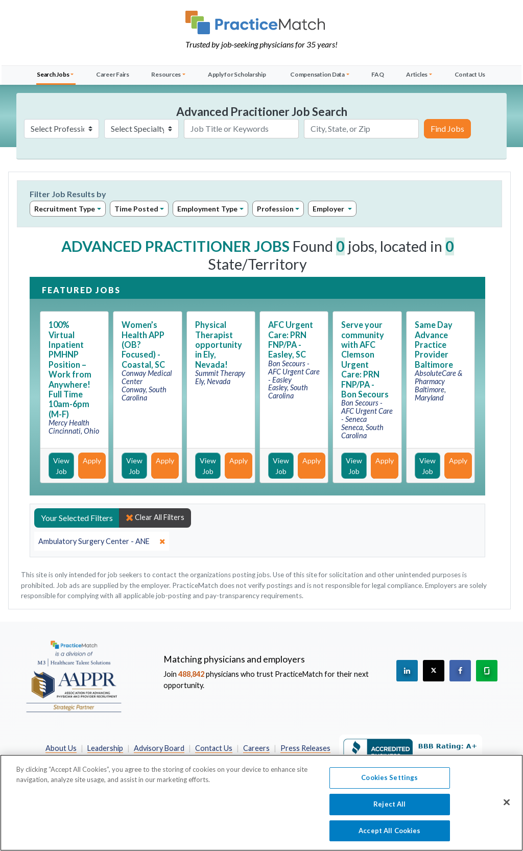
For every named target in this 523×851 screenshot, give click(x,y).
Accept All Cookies (389, 836)
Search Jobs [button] (53, 74)
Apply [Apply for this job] (92, 460)
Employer (329, 208)
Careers (256, 748)
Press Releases (305, 748)
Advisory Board (159, 748)
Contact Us (470, 74)
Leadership (105, 748)
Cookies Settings (389, 783)
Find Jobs (447, 128)
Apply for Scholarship (237, 74)
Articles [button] (416, 74)
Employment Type (207, 208)
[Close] (506, 807)
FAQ (377, 74)
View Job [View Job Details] (61, 466)
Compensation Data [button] (317, 74)
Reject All (389, 809)
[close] (101, 541)
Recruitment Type (64, 208)
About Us (61, 748)
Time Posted (136, 208)
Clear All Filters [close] (155, 517)
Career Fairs (112, 74)
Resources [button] (166, 74)
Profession (275, 208)
